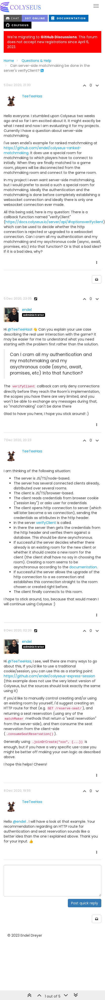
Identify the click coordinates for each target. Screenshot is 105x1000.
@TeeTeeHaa (19, 329)
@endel (19, 821)
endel (27, 309)
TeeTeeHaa (32, 96)
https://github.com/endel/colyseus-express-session (49, 676)
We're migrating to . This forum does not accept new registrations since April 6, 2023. (52, 42)
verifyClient (46, 522)
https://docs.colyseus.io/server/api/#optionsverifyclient (54, 221)
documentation (83, 567)
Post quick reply (84, 903)
